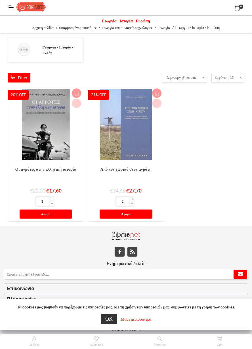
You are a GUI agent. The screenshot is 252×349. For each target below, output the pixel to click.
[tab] (126, 277)
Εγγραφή (240, 263)
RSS (132, 241)
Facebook (120, 241)
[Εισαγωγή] (18, 201)
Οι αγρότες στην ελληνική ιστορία (45, 169)
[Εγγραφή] (126, 263)
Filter (19, 77)
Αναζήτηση (160, 344)
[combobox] (181, 78)
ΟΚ (109, 319)
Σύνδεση (34, 344)
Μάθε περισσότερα (136, 319)
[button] (28, 199)
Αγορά (56, 202)
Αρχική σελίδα (43, 28)
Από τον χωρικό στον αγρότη (126, 169)
